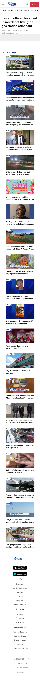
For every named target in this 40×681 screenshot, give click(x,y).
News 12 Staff (6, 30)
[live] (34, 4)
